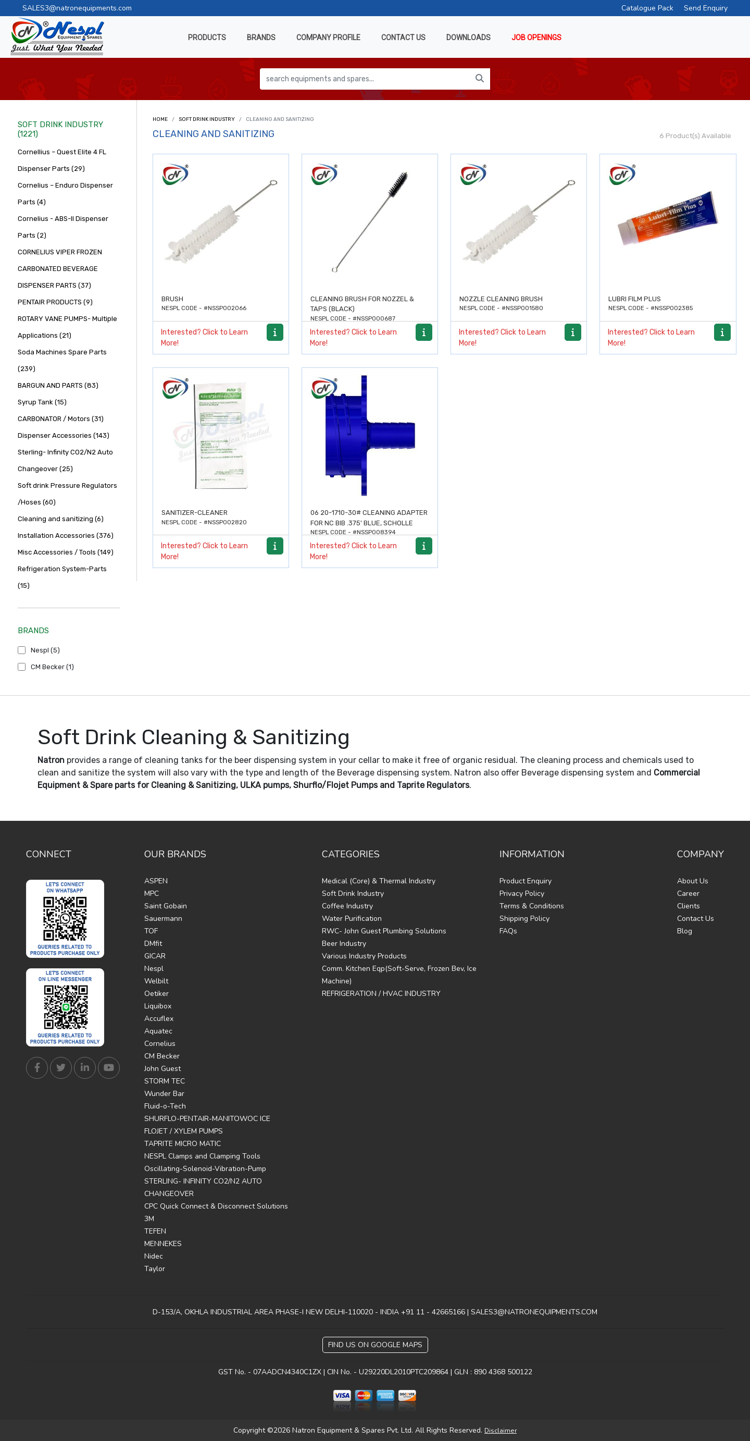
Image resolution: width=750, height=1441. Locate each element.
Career (688, 893)
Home (160, 119)
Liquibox (157, 1006)
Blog (684, 931)
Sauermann (163, 918)
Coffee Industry (347, 906)
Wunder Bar (164, 1094)
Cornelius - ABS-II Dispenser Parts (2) (63, 227)
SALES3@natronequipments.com (77, 8)
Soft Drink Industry (207, 119)
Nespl (154, 969)
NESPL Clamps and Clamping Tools (202, 1156)
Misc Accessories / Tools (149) (66, 552)
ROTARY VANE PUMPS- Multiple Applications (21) (67, 327)
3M (149, 1219)
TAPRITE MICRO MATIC (182, 1144)
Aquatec (158, 1031)
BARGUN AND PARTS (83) (58, 385)
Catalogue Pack (647, 8)
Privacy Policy (521, 893)
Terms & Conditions (531, 906)
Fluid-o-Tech (165, 1106)
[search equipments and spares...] (365, 79)
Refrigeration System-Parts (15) (62, 577)
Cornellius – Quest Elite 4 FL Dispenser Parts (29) (62, 160)
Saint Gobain (165, 906)
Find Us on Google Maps (375, 1345)
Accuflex (158, 1019)
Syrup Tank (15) (42, 402)
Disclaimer (500, 1430)
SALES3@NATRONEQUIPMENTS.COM (534, 1312)
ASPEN (156, 881)
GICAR (155, 956)
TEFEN (155, 1231)
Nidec (153, 1256)
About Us (692, 881)
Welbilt (156, 981)
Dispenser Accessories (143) (63, 435)
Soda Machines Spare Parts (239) (62, 360)
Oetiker (156, 994)
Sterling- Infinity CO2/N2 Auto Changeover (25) (65, 460)
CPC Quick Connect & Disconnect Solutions (216, 1206)
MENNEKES (163, 1244)
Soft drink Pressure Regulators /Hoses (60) (67, 494)
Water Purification (352, 918)
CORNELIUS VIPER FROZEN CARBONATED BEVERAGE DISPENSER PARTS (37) (60, 268)
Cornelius (160, 1044)
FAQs (508, 931)
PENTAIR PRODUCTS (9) (55, 302)
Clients (688, 906)
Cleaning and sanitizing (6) (61, 519)
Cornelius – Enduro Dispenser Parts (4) (65, 193)
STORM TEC (164, 1081)
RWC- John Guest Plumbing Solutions (384, 931)
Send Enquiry (706, 8)
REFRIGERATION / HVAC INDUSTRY (381, 994)
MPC (151, 893)
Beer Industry (344, 944)
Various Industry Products (364, 956)
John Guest (162, 1069)
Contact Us (695, 918)
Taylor (154, 1269)
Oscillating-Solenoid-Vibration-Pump (205, 1169)
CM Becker (162, 1056)
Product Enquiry (525, 881)
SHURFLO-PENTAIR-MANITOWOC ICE (207, 1119)
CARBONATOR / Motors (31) (61, 419)
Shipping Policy (524, 918)
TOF (151, 931)
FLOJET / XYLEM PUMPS (183, 1131)
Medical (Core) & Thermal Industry (378, 881)
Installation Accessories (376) (66, 535)
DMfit (153, 944)
